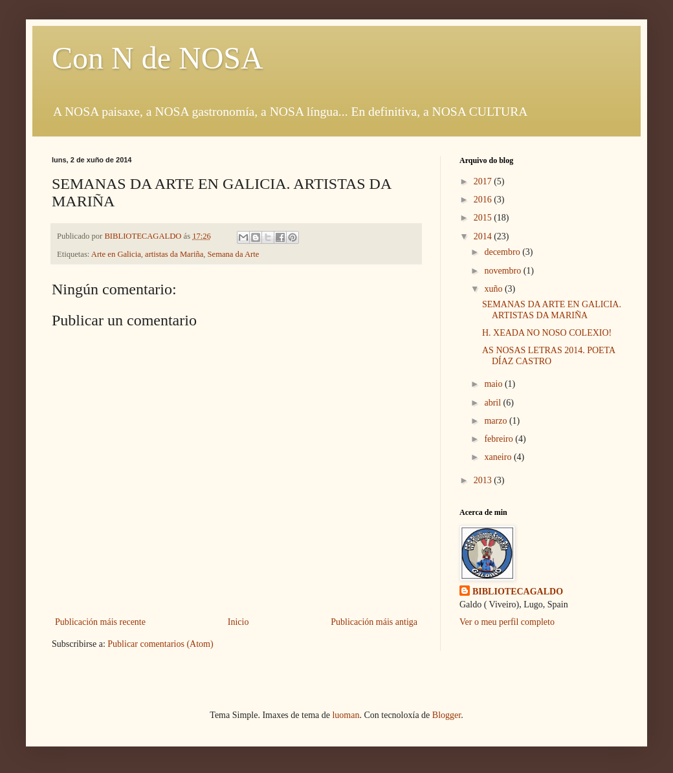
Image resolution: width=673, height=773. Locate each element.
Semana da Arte (233, 254)
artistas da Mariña (174, 254)
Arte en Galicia (116, 254)
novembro (503, 271)
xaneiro (498, 457)
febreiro (499, 439)
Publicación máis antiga (374, 622)
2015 (484, 218)
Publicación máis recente (100, 622)
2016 (484, 199)
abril (493, 403)
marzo (496, 421)
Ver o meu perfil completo (507, 622)
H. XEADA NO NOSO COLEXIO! (547, 333)
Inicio (238, 622)
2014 (484, 236)
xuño (494, 289)
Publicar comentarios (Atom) (160, 644)
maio (494, 384)
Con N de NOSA (157, 58)
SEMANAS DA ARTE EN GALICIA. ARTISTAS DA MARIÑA (551, 309)
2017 (484, 181)
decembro (503, 252)
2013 (484, 480)
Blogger (446, 715)
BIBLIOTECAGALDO (517, 591)
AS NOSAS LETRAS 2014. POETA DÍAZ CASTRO (548, 355)
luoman (345, 715)
